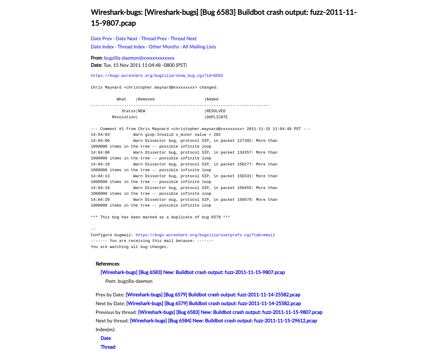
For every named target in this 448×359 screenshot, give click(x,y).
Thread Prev (154, 38)
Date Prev (101, 38)
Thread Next (183, 38)
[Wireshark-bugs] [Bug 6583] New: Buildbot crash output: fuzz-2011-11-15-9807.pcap (192, 272)
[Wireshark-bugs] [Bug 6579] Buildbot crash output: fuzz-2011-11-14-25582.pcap (213, 294)
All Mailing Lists (199, 46)
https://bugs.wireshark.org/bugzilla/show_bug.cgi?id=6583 (157, 75)
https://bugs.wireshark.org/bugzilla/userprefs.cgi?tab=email (205, 235)
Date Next (126, 38)
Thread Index (131, 46)
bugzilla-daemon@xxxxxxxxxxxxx (139, 58)
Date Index (102, 46)
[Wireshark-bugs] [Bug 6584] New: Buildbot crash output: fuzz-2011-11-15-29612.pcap (223, 320)
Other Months (164, 46)
